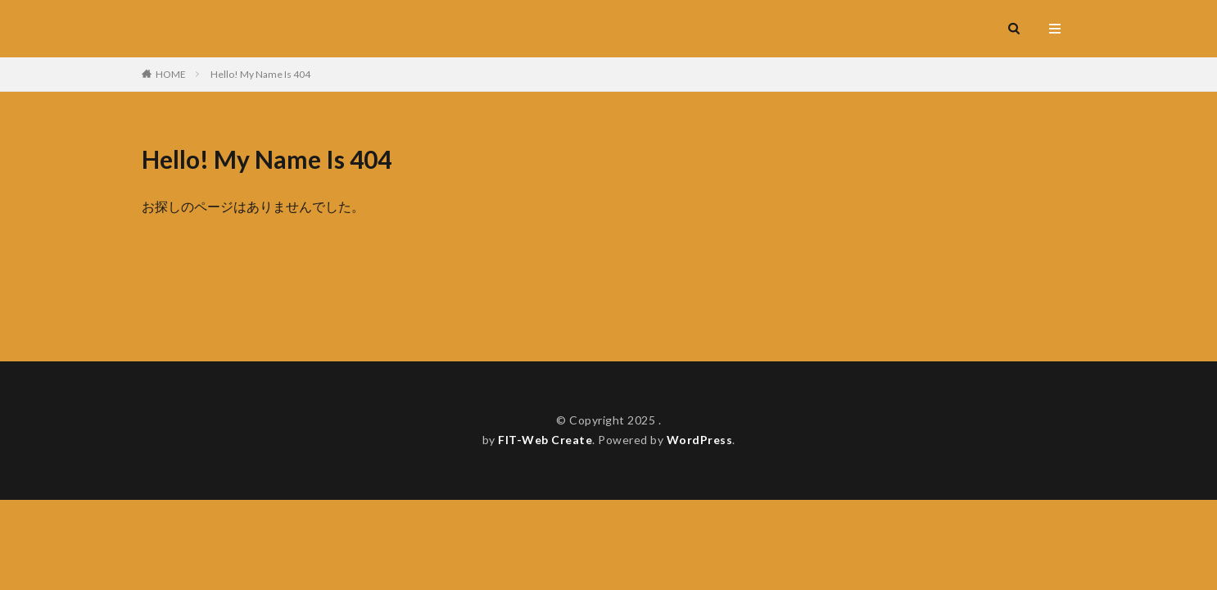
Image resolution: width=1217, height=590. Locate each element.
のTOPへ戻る (452, 249)
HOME (171, 74)
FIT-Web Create (545, 440)
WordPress (700, 440)
